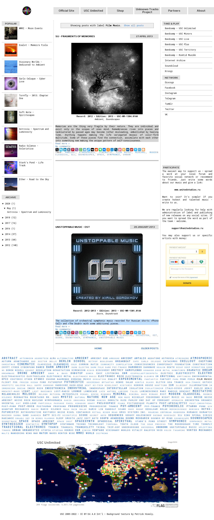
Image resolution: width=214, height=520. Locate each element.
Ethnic (39, 379)
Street (162, 421)
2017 (8, 223)
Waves (53, 433)
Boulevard (106, 361)
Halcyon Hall (24, 385)
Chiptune (205, 361)
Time (196, 424)
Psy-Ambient (131, 406)
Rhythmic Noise (54, 412)
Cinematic (106, 152)
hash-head (76, 385)
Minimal (140, 152)
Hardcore (61, 385)
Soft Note (91, 418)
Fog (15, 382)
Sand (26, 415)
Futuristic (74, 382)
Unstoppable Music (111, 337)
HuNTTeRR (161, 385)
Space (100, 155)
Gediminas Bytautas (100, 382)
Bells (53, 361)
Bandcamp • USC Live (177, 38)
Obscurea (79, 400)
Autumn (6, 361)
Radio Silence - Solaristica (28, 147)
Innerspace (97, 388)
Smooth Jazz (74, 418)
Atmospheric (87, 152)
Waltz (5, 433)
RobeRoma (179, 412)
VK (166, 114)
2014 (8, 234)
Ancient (127, 358)
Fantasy (165, 379)
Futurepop (55, 382)
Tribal (100, 427)
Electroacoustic (13, 376)
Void (160, 430)
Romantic (206, 412)
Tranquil (67, 427)
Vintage (98, 430)
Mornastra (21, 397)
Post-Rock (26, 406)
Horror (139, 385)
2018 (8, 217)
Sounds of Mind (162, 418)
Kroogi (169, 71)
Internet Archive (175, 60)
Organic (206, 400)
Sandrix (36, 415)
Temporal (112, 424)
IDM (171, 385)
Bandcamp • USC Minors (178, 33)
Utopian (57, 430)
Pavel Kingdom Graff (80, 403)
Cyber (15, 367)
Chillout (188, 361)
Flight (6, 382)
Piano (121, 403)
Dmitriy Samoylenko (126, 370)
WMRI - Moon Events (30, 28)
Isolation (136, 388)
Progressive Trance (104, 406)
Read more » (62, 143)
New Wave (124, 397)
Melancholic (11, 394)
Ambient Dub (99, 358)
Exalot (112, 379)
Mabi (163, 391)
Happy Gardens (44, 385)
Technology (96, 424)
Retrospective (31, 412)
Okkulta (113, 400)
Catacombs (170, 361)
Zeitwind (102, 433)
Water (43, 433)
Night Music (171, 397)
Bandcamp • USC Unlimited (180, 28)
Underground (130, 427)
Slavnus (49, 418)
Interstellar (117, 388)
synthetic (32, 424)
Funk (43, 382)
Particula (45, 403)
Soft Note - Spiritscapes (26, 113)
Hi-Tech (98, 385)
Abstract (10, 358)
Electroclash (36, 376)
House (149, 385)
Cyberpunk (28, 367)
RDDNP (139, 409)
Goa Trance (175, 382)
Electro (205, 373)
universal (147, 427)
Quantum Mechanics (15, 409)
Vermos (69, 430)
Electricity (185, 373)
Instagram (171, 93)
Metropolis (70, 394)
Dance (40, 367)
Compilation (124, 364)
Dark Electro (80, 367)
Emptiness (184, 376)
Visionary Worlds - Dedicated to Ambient (32, 63)
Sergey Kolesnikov (138, 415)
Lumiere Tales (128, 391)
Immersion (8, 388)
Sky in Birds (34, 418)
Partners (174, 10)
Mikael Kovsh (89, 394)
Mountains (37, 397)
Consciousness (145, 364)
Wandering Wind (21, 433)
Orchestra (142, 335)
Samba (17, 415)
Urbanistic (31, 430)
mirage (153, 394)
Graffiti (8, 385)
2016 (8, 228)
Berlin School (72, 361)
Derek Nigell (15, 370)
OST (155, 335)
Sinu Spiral (192, 415)
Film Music (124, 152)
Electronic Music (85, 376)
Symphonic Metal (201, 421)
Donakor (149, 370)
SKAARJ (19, 418)
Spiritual (124, 421)
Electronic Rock (111, 376)
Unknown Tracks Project (147, 10)
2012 (8, 245)
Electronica (134, 376)
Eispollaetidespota (144, 373)
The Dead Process (153, 424)
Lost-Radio (62, 391)
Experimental (130, 379)
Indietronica (55, 388)
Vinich (86, 430)
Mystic (67, 397)
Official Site (66, 10)
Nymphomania (53, 400)
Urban (127, 155)
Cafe (136, 361)
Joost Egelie (193, 388)
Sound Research (137, 418)
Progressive (77, 406)
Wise (72, 433)
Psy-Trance (152, 406)
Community (107, 364)
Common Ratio (89, 364)
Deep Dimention (195, 367)
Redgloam (152, 409)
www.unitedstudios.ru (187, 189)
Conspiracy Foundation (174, 364)
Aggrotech (42, 358)
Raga (66, 409)
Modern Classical (121, 335)
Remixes (194, 409)
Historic (126, 385)
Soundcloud (171, 65)
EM (157, 376)
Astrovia (168, 358)
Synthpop (49, 424)
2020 (8, 203)
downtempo (178, 370)
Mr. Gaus (52, 397)
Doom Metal (162, 370)
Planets (152, 403)
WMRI (80, 433)
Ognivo (101, 400)
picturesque (136, 403)
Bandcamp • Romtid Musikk (180, 55)
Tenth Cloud (129, 424)
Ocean (91, 400)
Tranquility (84, 427)
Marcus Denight (179, 391)
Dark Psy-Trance (116, 367)
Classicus (45, 364)
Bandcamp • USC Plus (177, 44)
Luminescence (149, 391)
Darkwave (149, 367)
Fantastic (151, 379)
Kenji (208, 388)
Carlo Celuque (151, 361)
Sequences (115, 415)
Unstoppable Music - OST (72, 226)
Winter (63, 433)
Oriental (8, 403)
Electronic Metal (59, 376)
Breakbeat (123, 361)
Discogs (169, 82)
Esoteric (17, 379)
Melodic (29, 394)
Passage (59, 403)
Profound (60, 406)
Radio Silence (51, 409)
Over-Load (30, 403)
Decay (179, 367)
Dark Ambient (58, 367)
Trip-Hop (113, 427)
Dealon (161, 367)
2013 (8, 239)
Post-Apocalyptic (173, 403)
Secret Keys (98, 415)
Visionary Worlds (118, 430)
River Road (110, 412)
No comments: (63, 146)
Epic (84, 335)
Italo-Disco (173, 388)
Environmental (202, 376)
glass (150, 382)
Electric (167, 373)
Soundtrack (72, 337)
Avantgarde (21, 361)
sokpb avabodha (112, 418)
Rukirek (7, 415)
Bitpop (93, 361)
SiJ (73, 155)
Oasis (68, 400)
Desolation (44, 370)
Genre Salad (124, 382)
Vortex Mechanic (199, 430)
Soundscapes (86, 155)
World (90, 433)
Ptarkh (192, 406)
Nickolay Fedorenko (146, 397)
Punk (202, 406)
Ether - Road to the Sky (34, 179)
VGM (77, 430)
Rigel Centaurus (79, 412)
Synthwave (67, 424)
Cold (74, 364)
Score (59, 337)
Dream (207, 370)
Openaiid (177, 400)
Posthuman (44, 406)
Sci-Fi (56, 415)
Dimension (79, 370)
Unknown (162, 427)
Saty (46, 415)
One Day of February (154, 400)
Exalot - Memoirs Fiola (33, 45)
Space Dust (65, 421)
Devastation (61, 370)
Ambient (70, 152)
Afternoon (26, 358)
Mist (163, 394)
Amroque (114, 358)
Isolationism (154, 388)
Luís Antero (107, 391)
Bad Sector (39, 361)
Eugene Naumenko (58, 379)
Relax (163, 409)
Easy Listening (107, 373)
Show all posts (134, 25)
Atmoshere (182, 358)
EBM (125, 373)
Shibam (157, 415)
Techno (81, 424)
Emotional (167, 376)
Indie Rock (35, 388)
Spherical (105, 421)
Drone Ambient (31, 373)
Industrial (77, 388)
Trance (53, 427)
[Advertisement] (107, 190)
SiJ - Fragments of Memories (75, 36)
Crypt (6, 367)
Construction (202, 364)
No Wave (187, 397)
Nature (93, 397)
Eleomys (149, 376)
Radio (35, 409)
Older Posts (150, 348)
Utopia (46, 430)
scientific (69, 415)
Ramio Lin (96, 409)
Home (98, 348)
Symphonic (113, 155)
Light (26, 391)
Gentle (139, 382)
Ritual (96, 412)
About (201, 10)
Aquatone (154, 358)
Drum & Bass (58, 373)
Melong (43, 394)
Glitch (160, 382)
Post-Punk (9, 406)
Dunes (89, 373)
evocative (99, 379)
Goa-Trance (193, 382)
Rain (74, 409)
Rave (131, 409)
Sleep (60, 418)
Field (191, 379)
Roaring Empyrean (160, 412)
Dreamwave (8, 373)
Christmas (8, 364)
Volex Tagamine (174, 430)
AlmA (53, 358)
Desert (30, 370)
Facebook (170, 87)
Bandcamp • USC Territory (180, 49)
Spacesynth (85, 421)
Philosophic (106, 403)
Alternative (65, 358)
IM (210, 385)
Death (171, 367)
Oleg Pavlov (129, 400)
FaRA (176, 379)
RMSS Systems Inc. (133, 412)
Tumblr (169, 103)
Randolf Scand (115, 409)
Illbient (182, 385)
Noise (198, 397)
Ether (28, 379)
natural (80, 397)
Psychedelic (173, 406)
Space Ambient (43, 421)
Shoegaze (170, 415)
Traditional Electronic (24, 427)
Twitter (169, 109)
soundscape (181, 418)
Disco (91, 370)
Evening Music (81, 379)
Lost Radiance (42, 391)
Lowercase (90, 391)
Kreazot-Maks (11, 391)
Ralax (83, 409)
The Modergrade (179, 424)
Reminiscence (178, 409)
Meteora (55, 394)
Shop (120, 10)
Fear (183, 379)
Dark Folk (97, 367)
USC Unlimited (93, 10)
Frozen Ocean (29, 382)
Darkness (135, 367)
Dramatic (194, 370)
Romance (192, 412)
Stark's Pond (145, 421)
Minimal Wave (138, 394)
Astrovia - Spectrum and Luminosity (29, 211)
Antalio (140, 358)
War (36, 433)
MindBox (106, 394)
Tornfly (206, 424)
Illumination (198, 385)
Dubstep (77, 373)
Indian (21, 388)
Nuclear (37, 400)
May (9, 208)
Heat (88, 385)
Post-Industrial (201, 403)
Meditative (202, 391)
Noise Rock (22, 400)
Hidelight (111, 385)
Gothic (207, 382)
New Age (109, 397)
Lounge (77, 391)
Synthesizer (12, 424)
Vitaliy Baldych (143, 430)
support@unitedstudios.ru (187, 228)
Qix (210, 406)
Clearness (61, 364)
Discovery (103, 370)
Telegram (170, 98)
